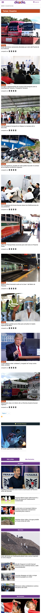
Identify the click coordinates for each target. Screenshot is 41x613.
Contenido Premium (20, 424)
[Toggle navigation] (2, 2)
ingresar (36, 2)
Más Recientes (29, 459)
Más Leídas (10, 459)
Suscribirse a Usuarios (1, 416)
